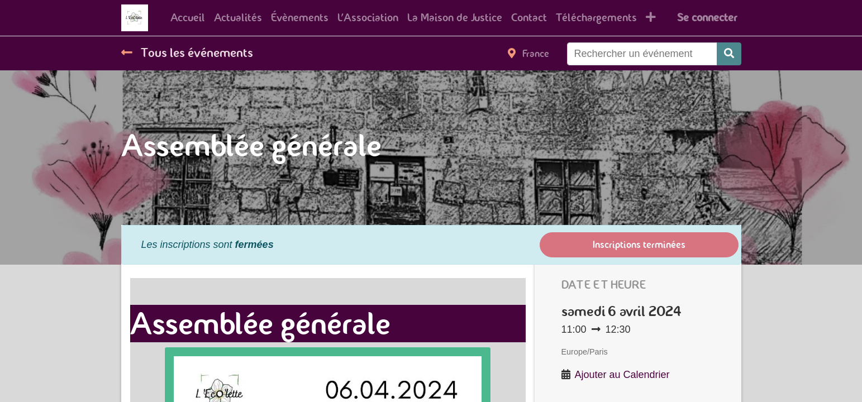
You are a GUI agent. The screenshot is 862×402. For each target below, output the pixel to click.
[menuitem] (187, 18)
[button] (650, 18)
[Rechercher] (729, 53)
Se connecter (707, 18)
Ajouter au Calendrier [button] (622, 374)
